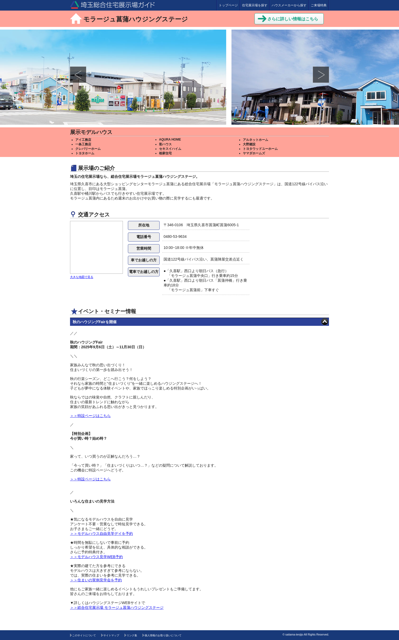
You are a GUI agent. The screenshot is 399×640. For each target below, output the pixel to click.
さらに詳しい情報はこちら (287, 18)
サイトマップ (111, 635)
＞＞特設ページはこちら (90, 416)
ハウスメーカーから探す (289, 5)
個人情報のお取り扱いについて (163, 635)
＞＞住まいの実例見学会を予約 (96, 580)
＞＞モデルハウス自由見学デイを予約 (101, 533)
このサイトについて (84, 635)
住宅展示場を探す (254, 5)
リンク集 (132, 635)
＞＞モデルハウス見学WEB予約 (96, 557)
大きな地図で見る (81, 277)
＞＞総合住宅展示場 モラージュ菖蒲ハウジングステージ (117, 607)
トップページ (228, 5)
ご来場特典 (319, 5)
